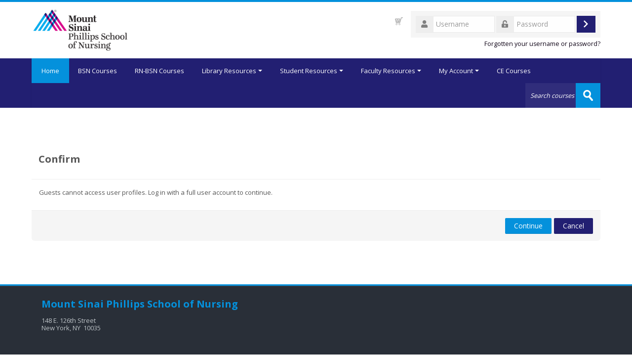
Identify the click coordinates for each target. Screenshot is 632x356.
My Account (459, 70)
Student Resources (311, 70)
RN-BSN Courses (159, 70)
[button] (399, 21)
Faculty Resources (391, 70)
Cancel (573, 225)
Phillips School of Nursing (172, 304)
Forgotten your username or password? (542, 44)
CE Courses (514, 70)
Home (50, 70)
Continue (528, 225)
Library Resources (232, 70)
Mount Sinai (72, 304)
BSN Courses (97, 70)
